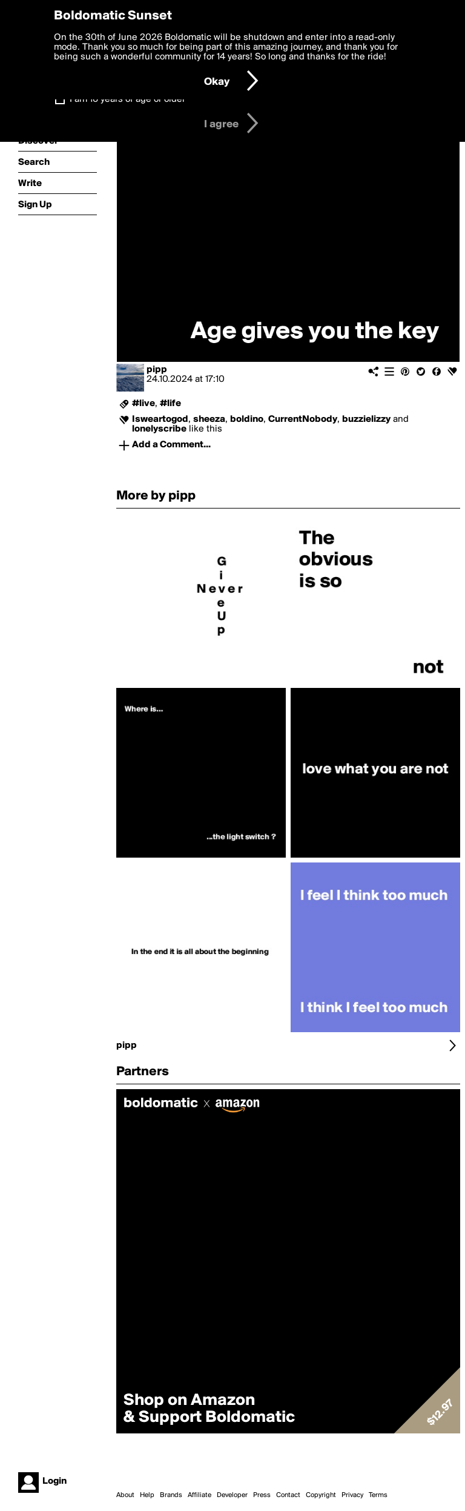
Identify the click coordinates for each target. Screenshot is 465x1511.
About (125, 1495)
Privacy (352, 1495)
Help (147, 1495)
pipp (157, 370)
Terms (378, 1495)
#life (170, 404)
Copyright (321, 1495)
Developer (232, 1495)
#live (143, 404)
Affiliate (199, 1495)
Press (262, 1495)
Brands (171, 1495)
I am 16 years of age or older (127, 99)
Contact (288, 1495)
